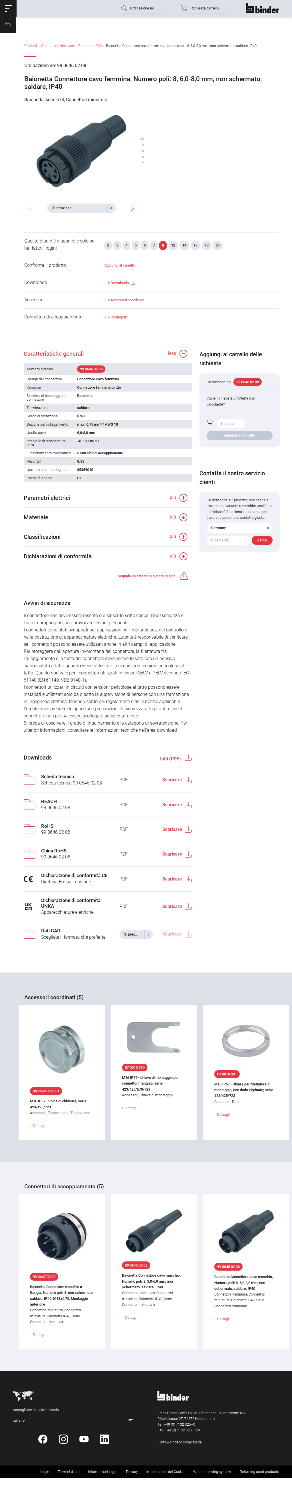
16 (195, 248)
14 (184, 248)
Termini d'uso (68, 1482)
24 (218, 248)
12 (173, 248)
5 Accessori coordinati (126, 302)
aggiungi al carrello (239, 441)
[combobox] (81, 207)
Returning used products (259, 1482)
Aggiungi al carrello (119, 268)
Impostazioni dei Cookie (165, 1482)
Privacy (132, 1482)
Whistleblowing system (212, 1482)
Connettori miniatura (57, 50)
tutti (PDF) (171, 769)
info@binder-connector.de (181, 1453)
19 (207, 248)
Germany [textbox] (219, 539)
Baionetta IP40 (90, 50)
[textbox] (79, 207)
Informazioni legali (102, 1482)
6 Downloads (121, 285)
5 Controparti (118, 320)
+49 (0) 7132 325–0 (179, 1435)
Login (44, 1482)
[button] (10, 10)
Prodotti (30, 50)
